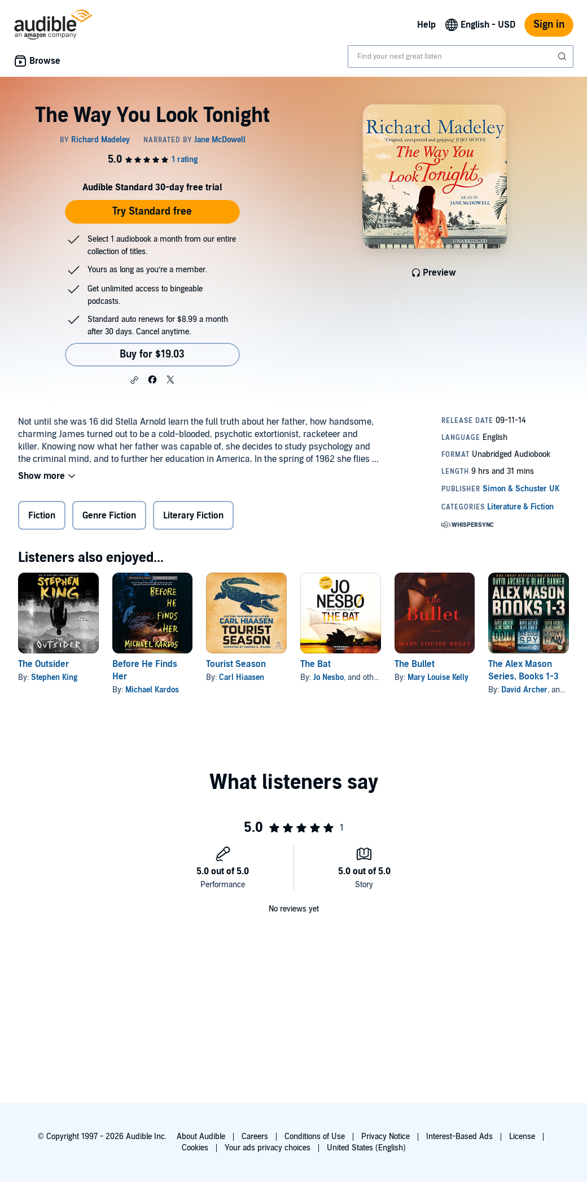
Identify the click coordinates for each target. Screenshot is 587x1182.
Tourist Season (236, 664)
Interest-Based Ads (459, 1136)
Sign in (548, 24)
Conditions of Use (314, 1136)
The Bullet (415, 664)
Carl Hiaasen (241, 677)
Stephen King (54, 677)
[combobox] (460, 56)
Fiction (41, 515)
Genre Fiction (109, 515)
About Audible (201, 1136)
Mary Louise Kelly (438, 677)
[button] (134, 380)
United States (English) (366, 1148)
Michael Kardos (152, 690)
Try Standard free (152, 211)
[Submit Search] (563, 56)
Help (426, 24)
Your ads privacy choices (267, 1148)
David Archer (524, 690)
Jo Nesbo (328, 677)
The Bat (315, 664)
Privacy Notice (385, 1136)
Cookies (195, 1148)
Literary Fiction (193, 515)
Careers (255, 1136)
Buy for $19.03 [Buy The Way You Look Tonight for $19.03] (152, 354)
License (522, 1136)
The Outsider (43, 664)
